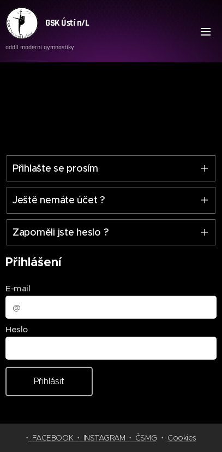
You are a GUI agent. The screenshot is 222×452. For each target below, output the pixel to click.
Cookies (181, 438)
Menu (206, 31)
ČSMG (144, 438)
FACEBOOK (52, 438)
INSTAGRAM (104, 438)
